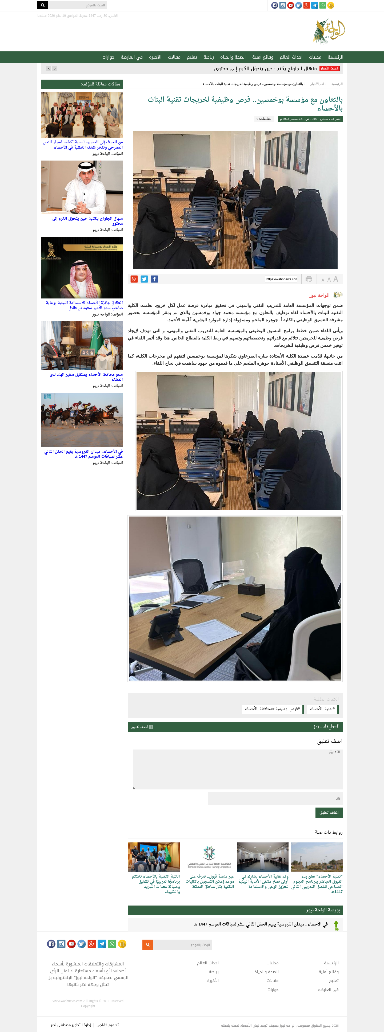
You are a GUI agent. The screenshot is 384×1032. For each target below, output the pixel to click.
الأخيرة (155, 57)
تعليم (192, 57)
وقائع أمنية (262, 57)
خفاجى (102, 1025)
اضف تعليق (139, 727)
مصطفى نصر (61, 1025)
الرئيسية (335, 57)
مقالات (174, 57)
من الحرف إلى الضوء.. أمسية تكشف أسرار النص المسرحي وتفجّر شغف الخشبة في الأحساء (83, 145)
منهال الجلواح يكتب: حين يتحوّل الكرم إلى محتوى (265, 68)
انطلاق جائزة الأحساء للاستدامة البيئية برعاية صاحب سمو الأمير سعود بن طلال (84, 306)
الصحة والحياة (233, 57)
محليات (315, 57)
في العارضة (132, 57)
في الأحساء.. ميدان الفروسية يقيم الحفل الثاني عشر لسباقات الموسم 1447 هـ (83, 454)
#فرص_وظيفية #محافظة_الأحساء (272, 709)
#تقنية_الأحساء (322, 709)
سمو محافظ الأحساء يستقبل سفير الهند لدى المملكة (86, 377)
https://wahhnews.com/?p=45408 (281, 279)
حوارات (108, 57)
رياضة (208, 57)
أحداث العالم (291, 57)
